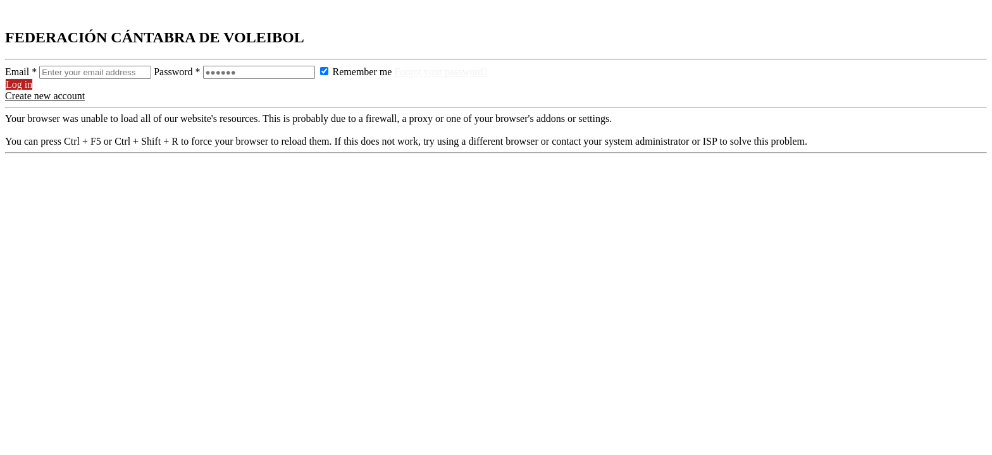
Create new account (45, 95)
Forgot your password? (440, 71)
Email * (79, 71)
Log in (19, 84)
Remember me (356, 71)
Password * (235, 71)
